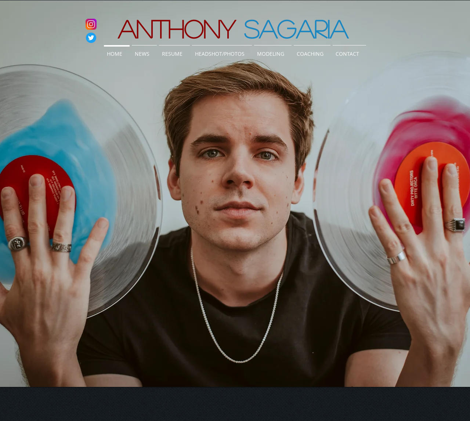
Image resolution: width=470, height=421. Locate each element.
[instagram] (91, 24)
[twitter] (91, 37)
